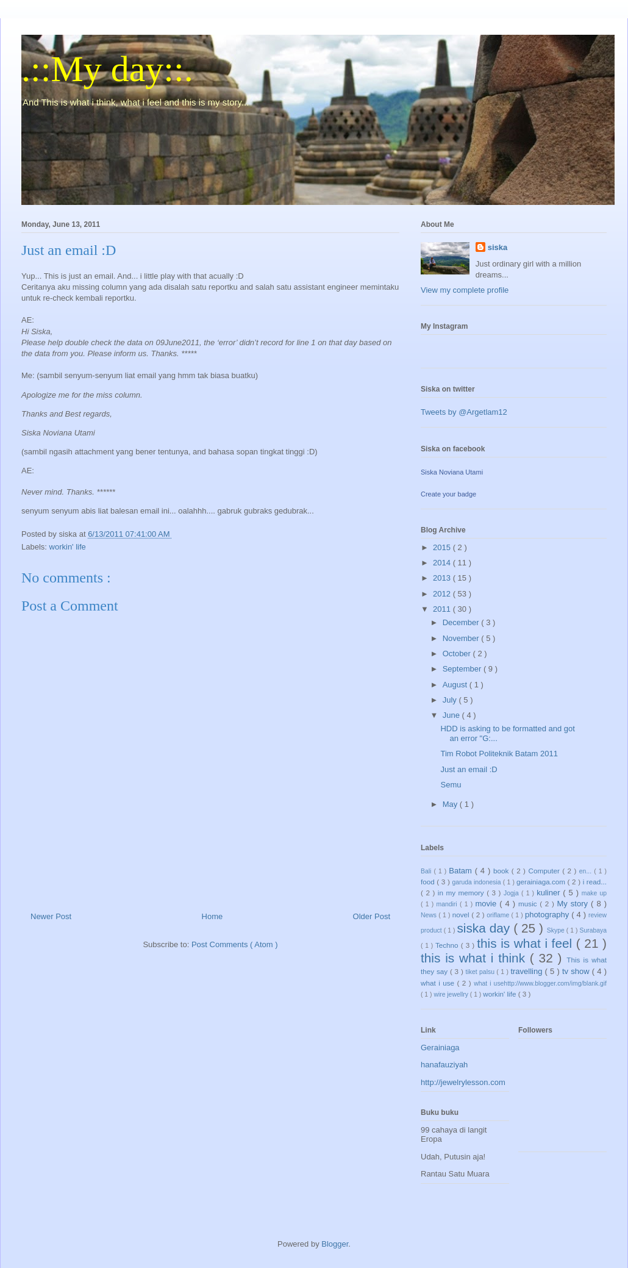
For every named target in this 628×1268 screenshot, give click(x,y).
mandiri (448, 904)
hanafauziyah (444, 1064)
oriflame (499, 915)
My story (574, 903)
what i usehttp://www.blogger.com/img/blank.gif (540, 983)
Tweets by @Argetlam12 (464, 412)
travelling (527, 971)
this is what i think (475, 958)
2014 (443, 562)
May (451, 804)
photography (548, 914)
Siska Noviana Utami (452, 472)
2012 (443, 593)
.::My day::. (107, 69)
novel (462, 915)
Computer (545, 871)
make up (594, 893)
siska (498, 247)
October (458, 653)
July (451, 699)
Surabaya (593, 930)
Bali (427, 871)
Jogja (512, 893)
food (429, 882)
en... (586, 871)
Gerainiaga (440, 1047)
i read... (595, 882)
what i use (439, 983)
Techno (448, 945)
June (452, 715)
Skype (556, 930)
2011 (443, 609)
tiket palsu (481, 972)
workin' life (67, 546)
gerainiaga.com (542, 882)
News (429, 915)
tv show (577, 971)
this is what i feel (526, 943)
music (529, 904)
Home (212, 916)
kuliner (550, 892)
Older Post (371, 916)
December (462, 622)
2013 (443, 577)
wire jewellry (451, 994)
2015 (443, 547)
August (456, 684)
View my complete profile (464, 290)
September (463, 668)
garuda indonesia (477, 882)
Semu (450, 784)
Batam (461, 870)
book (502, 871)
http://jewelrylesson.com (463, 1082)
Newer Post (50, 916)
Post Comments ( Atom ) (234, 944)
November (462, 638)
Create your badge (448, 494)
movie (487, 903)
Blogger (334, 1243)
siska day (485, 928)
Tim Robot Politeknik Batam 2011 (498, 753)
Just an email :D (468, 769)
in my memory (462, 893)
